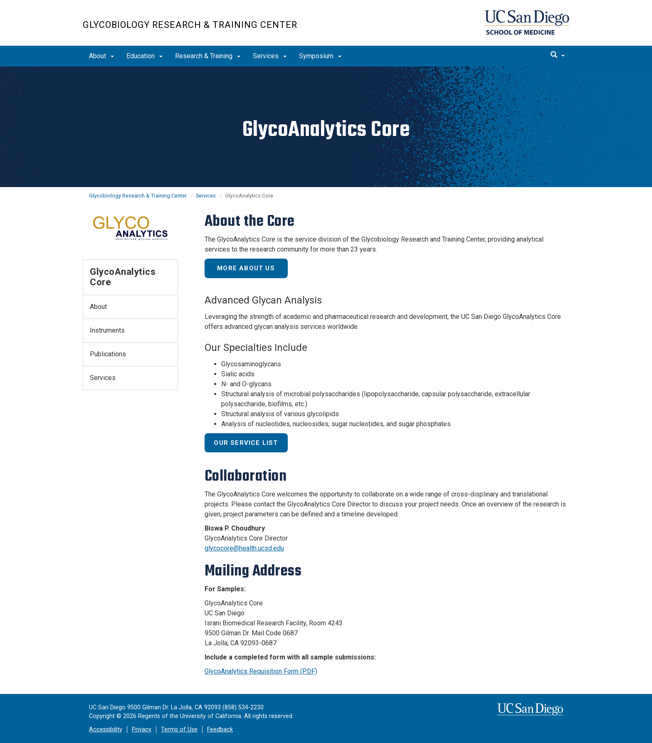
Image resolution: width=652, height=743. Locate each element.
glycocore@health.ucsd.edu (244, 548)
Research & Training (207, 56)
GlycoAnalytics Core (123, 276)
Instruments (107, 330)
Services (269, 56)
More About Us (246, 268)
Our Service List (246, 443)
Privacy (141, 729)
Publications (108, 354)
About (101, 56)
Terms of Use (179, 729)
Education (144, 56)
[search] (557, 55)
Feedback (220, 729)
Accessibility (105, 729)
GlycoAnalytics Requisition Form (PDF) (261, 671)
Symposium (320, 56)
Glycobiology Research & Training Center (190, 25)
